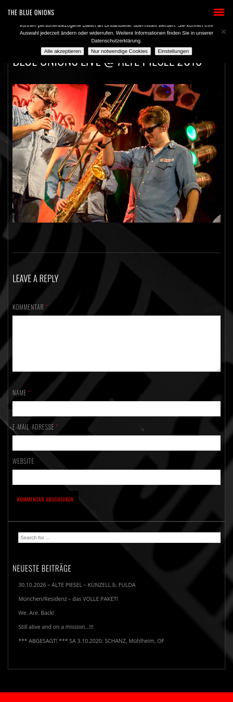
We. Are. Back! (36, 622)
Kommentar (30, 307)
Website (23, 470)
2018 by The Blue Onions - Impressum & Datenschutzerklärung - (117, 697)
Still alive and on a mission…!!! (55, 636)
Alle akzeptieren (62, 51)
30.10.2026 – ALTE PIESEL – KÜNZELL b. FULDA (76, 594)
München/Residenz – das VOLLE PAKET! (68, 608)
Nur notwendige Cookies (119, 51)
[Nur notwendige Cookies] (223, 31)
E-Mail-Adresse (35, 436)
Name (21, 402)
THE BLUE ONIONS (31, 12)
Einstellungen (173, 51)
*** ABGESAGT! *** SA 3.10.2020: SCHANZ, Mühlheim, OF (91, 650)
